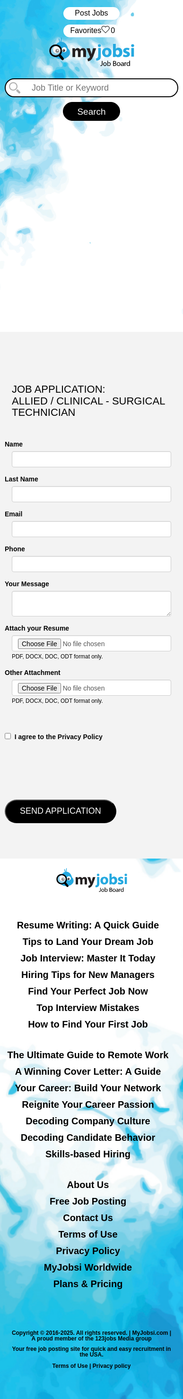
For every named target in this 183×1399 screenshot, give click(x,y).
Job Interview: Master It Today (87, 958)
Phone (15, 549)
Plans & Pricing (88, 1284)
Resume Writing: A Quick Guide (88, 925)
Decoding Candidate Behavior (88, 1137)
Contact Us (88, 1218)
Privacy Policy (88, 1251)
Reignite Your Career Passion (88, 1104)
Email (13, 514)
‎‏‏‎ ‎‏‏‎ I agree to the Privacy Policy (54, 737)
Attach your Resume (37, 628)
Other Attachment (33, 672)
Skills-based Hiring (88, 1154)
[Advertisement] (91, 226)
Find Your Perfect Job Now (88, 991)
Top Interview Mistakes (87, 1008)
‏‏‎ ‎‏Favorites (91, 30)
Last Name (21, 479)
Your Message (27, 584)
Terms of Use (87, 1234)
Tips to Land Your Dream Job (88, 941)
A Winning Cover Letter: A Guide (88, 1071)
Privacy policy (112, 1366)
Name (14, 444)
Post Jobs (91, 13)
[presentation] (76, 769)
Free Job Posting (88, 1201)
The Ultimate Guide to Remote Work (88, 1055)
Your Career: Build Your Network (88, 1088)
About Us (88, 1185)
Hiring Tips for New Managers (88, 974)
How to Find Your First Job (88, 1024)
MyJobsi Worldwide (88, 1267)
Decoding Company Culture (88, 1121)
